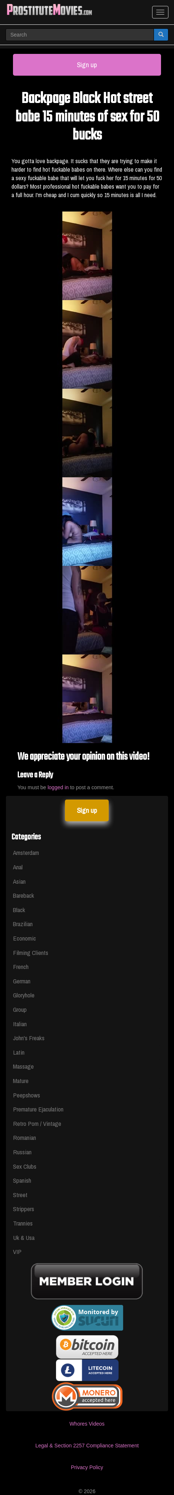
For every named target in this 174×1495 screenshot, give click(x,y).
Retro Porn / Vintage (37, 1123)
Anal (18, 867)
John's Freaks (29, 1038)
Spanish (22, 1180)
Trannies (23, 1223)
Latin (18, 1052)
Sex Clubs (24, 1166)
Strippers (23, 1208)
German (21, 981)
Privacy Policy (87, 1467)
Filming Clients (30, 952)
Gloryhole (24, 995)
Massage (23, 1066)
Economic (24, 938)
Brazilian (23, 924)
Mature (21, 1080)
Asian (19, 881)
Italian (20, 1024)
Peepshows (26, 1095)
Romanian (24, 1137)
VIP (17, 1251)
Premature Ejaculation (38, 1109)
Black (19, 909)
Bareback (23, 895)
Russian (22, 1152)
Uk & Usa (24, 1237)
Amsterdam (26, 852)
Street (20, 1194)
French (21, 966)
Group (20, 1009)
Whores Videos (87, 1424)
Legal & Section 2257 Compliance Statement (87, 1445)
